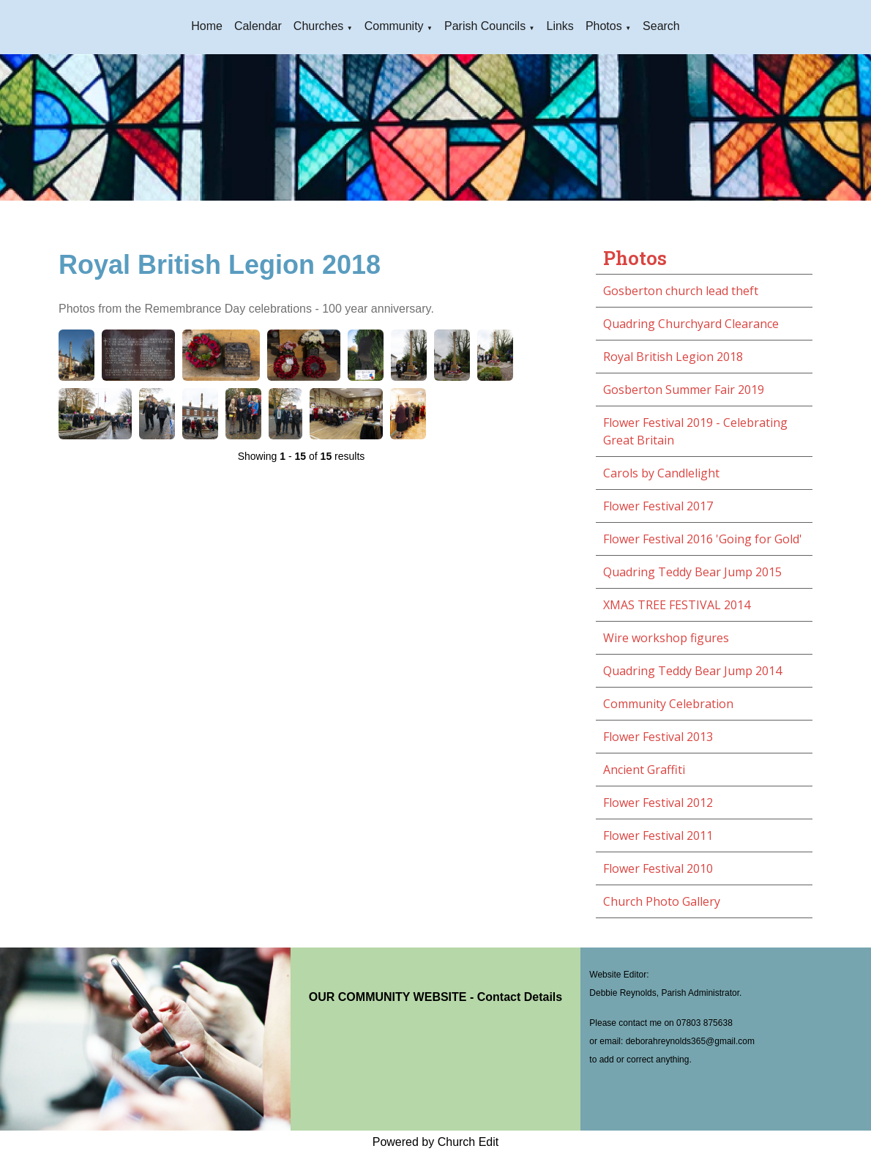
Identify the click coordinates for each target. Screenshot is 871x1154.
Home (207, 26)
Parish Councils (485, 26)
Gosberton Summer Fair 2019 (683, 389)
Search (661, 26)
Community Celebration (668, 704)
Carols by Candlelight (661, 473)
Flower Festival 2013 (658, 737)
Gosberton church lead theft (680, 291)
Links (560, 26)
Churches (318, 26)
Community (394, 26)
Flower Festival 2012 (658, 802)
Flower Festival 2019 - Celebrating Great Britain (695, 431)
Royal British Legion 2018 (673, 357)
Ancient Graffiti (644, 770)
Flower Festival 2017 (658, 506)
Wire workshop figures (666, 638)
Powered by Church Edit (436, 1142)
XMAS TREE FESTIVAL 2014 (676, 605)
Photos (604, 26)
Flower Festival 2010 (658, 868)
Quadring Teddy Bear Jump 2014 (692, 671)
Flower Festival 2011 (658, 835)
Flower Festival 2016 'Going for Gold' (702, 539)
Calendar (258, 26)
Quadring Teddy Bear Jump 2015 (692, 572)
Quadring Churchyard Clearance (691, 324)
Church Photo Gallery (661, 901)
